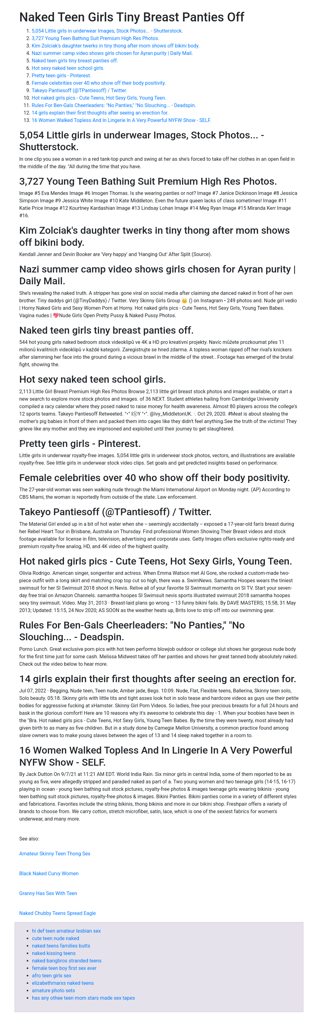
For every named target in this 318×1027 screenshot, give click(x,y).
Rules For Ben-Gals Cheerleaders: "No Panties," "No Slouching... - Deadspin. (114, 105)
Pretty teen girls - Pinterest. (61, 76)
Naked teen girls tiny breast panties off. (75, 61)
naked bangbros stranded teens (67, 961)
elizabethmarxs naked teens (63, 983)
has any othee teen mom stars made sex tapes (83, 998)
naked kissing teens (53, 953)
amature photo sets (53, 990)
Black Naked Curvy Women (49, 873)
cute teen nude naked (55, 938)
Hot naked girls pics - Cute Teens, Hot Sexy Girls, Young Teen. (99, 98)
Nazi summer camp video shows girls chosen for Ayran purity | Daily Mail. (112, 53)
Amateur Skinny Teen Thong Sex (54, 854)
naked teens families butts (61, 946)
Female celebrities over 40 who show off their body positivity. (99, 83)
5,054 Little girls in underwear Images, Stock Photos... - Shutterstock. (107, 31)
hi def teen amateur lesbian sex (66, 931)
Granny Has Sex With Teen (48, 893)
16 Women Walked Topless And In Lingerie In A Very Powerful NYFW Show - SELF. (121, 120)
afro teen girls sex (51, 976)
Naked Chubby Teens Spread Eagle (57, 913)
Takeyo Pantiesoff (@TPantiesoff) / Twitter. (79, 90)
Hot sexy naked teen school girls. (68, 68)
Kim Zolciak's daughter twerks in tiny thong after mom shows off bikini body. (116, 46)
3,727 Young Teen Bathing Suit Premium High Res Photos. (95, 38)
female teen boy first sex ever (64, 968)
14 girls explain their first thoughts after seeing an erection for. (100, 113)
